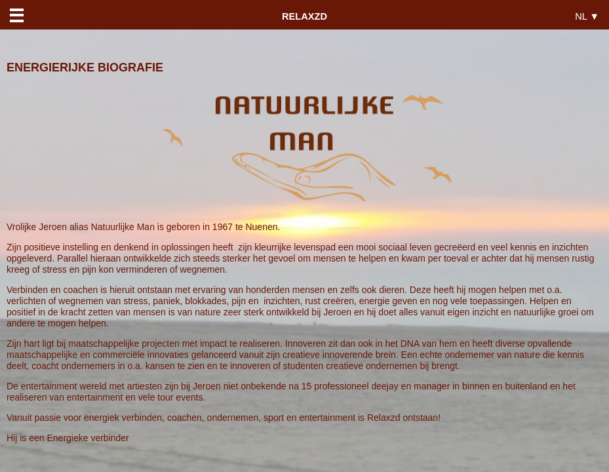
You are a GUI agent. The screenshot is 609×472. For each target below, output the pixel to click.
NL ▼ (587, 16)
